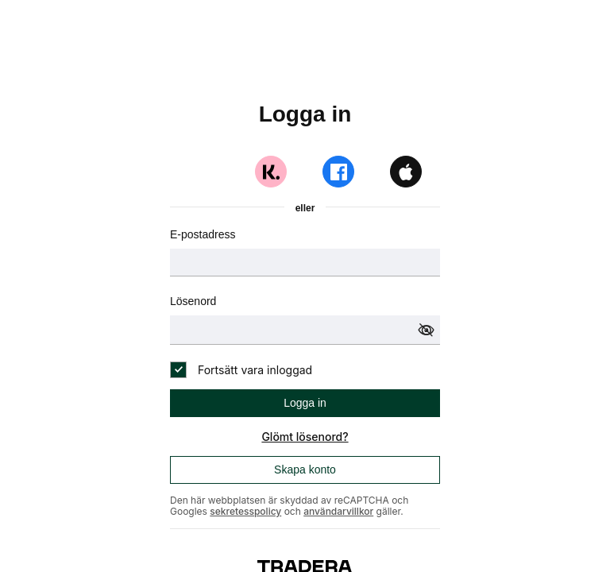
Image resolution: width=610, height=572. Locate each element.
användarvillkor (338, 511)
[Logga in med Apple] (406, 171)
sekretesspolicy (245, 511)
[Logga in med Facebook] (338, 171)
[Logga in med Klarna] (271, 171)
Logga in (305, 402)
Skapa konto (305, 469)
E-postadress (202, 234)
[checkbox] (241, 369)
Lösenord (193, 301)
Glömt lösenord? (304, 436)
